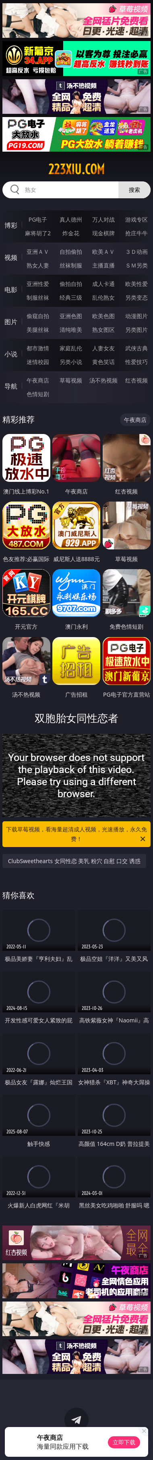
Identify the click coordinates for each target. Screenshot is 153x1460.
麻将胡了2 (38, 233)
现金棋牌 (103, 233)
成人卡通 (103, 284)
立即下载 (124, 1442)
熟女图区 (103, 329)
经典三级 (71, 297)
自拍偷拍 (71, 251)
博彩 (10, 225)
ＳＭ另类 (136, 265)
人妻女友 (103, 348)
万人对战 (103, 219)
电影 (10, 289)
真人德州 (71, 219)
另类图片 (136, 329)
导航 (10, 386)
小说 (10, 354)
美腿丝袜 (38, 329)
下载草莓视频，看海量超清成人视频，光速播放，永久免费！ (76, 834)
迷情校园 (38, 362)
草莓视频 (71, 380)
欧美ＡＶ (103, 251)
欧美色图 (103, 316)
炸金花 (70, 233)
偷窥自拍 (38, 316)
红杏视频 (136, 380)
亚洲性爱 (38, 284)
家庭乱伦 (71, 348)
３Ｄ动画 (136, 251)
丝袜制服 (71, 265)
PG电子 (38, 219)
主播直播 (103, 265)
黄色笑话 (103, 362)
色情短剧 (38, 394)
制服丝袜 (38, 297)
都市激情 (38, 348)
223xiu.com (76, 169)
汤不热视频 (103, 380)
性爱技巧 (136, 362)
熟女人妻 (38, 265)
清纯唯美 (71, 329)
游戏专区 (136, 219)
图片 (10, 321)
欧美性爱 (136, 284)
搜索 (134, 189)
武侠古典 (136, 348)
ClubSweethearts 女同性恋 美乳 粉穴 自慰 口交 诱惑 (74, 861)
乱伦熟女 (103, 297)
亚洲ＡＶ (38, 251)
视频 (10, 257)
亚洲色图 (71, 316)
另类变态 (136, 297)
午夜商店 (38, 380)
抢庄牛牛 (136, 233)
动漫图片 (136, 316)
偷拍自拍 (71, 284)
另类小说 (71, 362)
